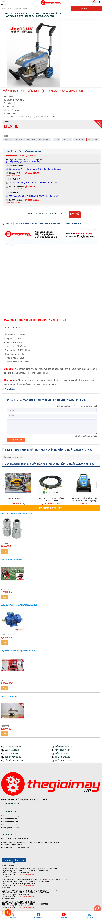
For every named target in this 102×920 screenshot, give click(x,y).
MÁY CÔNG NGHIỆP (63, 747)
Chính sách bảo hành (10, 822)
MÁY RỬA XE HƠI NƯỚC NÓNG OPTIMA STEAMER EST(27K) (84, 499)
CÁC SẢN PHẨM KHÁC (14, 760)
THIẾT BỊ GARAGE (62, 757)
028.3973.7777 (33, 156)
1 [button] (4, 507)
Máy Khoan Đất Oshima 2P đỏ (12, 559)
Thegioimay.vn (27, 875)
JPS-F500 (67, 140)
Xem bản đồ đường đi (14, 175)
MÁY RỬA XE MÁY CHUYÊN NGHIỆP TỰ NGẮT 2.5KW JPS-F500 (27, 140)
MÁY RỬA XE (79, 140)
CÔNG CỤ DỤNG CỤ (13, 757)
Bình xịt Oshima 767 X (9, 696)
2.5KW (56, 140)
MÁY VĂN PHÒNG (12, 754)
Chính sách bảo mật (9, 819)
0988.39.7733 (20, 156)
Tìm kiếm (86, 8)
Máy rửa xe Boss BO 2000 (18, 498)
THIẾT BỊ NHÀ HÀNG (63, 760)
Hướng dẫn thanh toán (10, 828)
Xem (4, 551)
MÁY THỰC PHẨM (62, 750)
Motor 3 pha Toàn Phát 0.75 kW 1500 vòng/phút (19, 605)
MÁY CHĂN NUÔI (12, 750)
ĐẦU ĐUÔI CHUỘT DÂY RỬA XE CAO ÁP (16, 514)
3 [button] (12, 507)
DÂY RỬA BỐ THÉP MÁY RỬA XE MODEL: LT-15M (51, 499)
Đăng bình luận (16, 440)
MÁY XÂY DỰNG (61, 754)
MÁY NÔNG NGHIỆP (13, 747)
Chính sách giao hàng (10, 816)
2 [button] (8, 507)
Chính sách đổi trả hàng (11, 825)
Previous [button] (4, 483)
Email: (16, 847)
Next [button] (98, 483)
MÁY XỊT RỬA (93, 140)
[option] (18, 487)
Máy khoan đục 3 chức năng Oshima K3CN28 (18, 651)
